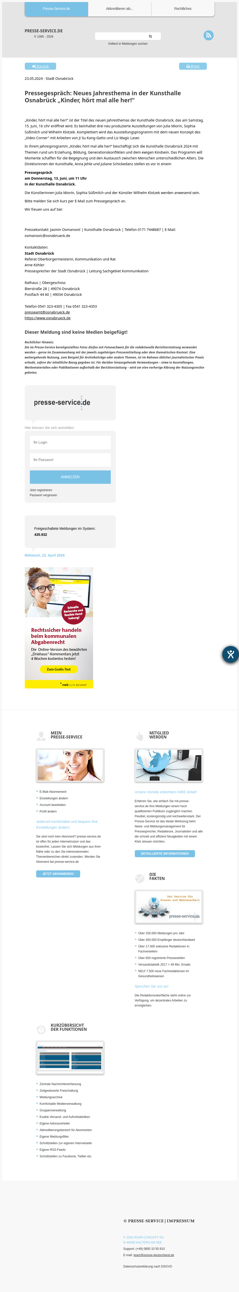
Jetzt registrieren (41, 490)
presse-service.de (44, 31)
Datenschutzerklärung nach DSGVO (147, 1266)
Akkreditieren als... (119, 9)
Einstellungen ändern (54, 798)
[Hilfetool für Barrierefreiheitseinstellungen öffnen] (230, 654)
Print (193, 66)
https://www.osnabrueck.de (48, 318)
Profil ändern (48, 811)
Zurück (40, 66)
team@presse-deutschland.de (154, 1255)
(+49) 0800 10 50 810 (150, 1249)
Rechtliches (182, 9)
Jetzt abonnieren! (58, 874)
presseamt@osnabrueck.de (47, 312)
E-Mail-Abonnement (53, 792)
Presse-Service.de (56, 9)
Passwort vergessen (43, 495)
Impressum (181, 1221)
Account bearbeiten (53, 805)
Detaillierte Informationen (165, 853)
